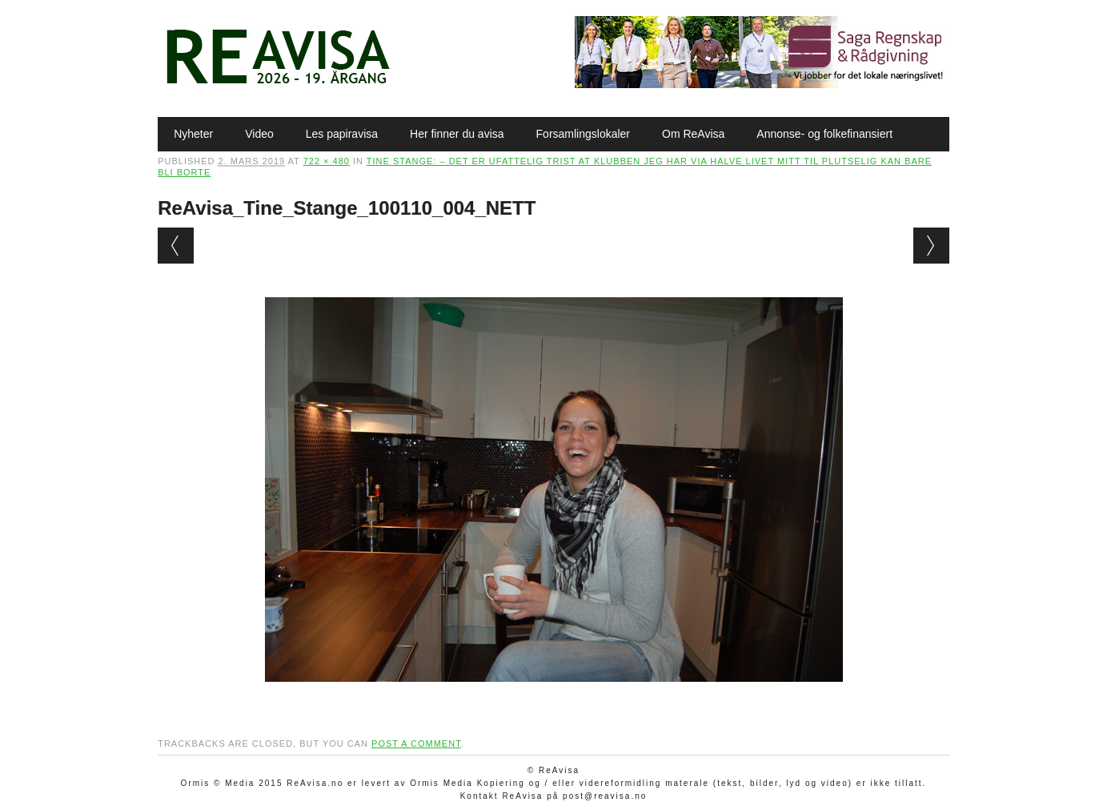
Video (259, 133)
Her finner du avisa (457, 133)
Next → (931, 246)
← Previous (176, 246)
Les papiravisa (342, 133)
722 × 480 (326, 161)
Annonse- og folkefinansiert (824, 133)
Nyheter (193, 133)
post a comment (416, 743)
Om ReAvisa (693, 133)
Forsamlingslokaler (583, 133)
